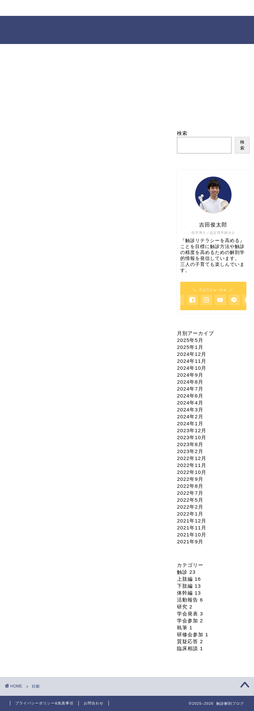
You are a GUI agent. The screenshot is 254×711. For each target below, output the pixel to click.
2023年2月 (190, 451)
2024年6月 (190, 395)
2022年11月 (191, 465)
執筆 (184, 627)
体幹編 (189, 593)
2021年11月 (191, 527)
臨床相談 (190, 648)
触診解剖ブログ (127, 29)
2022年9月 (190, 479)
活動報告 (190, 600)
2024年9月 (190, 375)
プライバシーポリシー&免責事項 (44, 703)
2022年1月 (190, 514)
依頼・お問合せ (156, 11)
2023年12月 (191, 430)
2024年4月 (190, 402)
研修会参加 (192, 634)
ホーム (23, 8)
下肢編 (189, 586)
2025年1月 (190, 347)
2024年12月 (191, 354)
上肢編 (189, 579)
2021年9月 (190, 541)
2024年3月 (190, 409)
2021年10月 (191, 534)
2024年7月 (190, 389)
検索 (182, 133)
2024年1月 (190, 423)
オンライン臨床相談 (121, 11)
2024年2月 (190, 416)
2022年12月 (191, 458)
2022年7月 (190, 493)
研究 (184, 606)
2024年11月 (191, 361)
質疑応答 (190, 641)
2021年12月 (191, 520)
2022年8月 (190, 486)
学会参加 (190, 620)
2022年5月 (190, 500)
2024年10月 (191, 368)
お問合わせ (94, 703)
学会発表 (190, 613)
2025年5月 (190, 340)
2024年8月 (190, 382)
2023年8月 (190, 444)
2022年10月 (191, 472)
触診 (186, 572)
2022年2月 (190, 507)
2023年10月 (191, 437)
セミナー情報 (89, 11)
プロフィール (55, 11)
